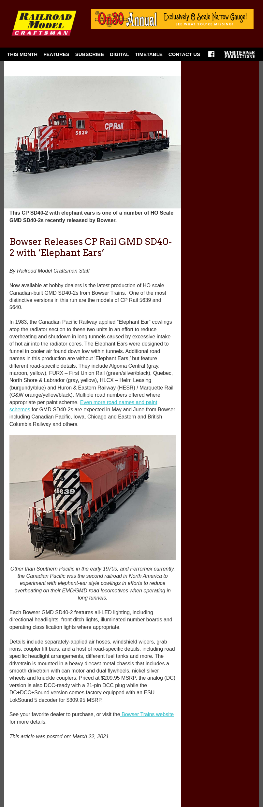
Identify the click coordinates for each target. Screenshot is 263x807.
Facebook (211, 56)
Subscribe (89, 54)
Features (56, 54)
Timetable (149, 54)
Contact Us (184, 54)
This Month (22, 54)
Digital (119, 54)
